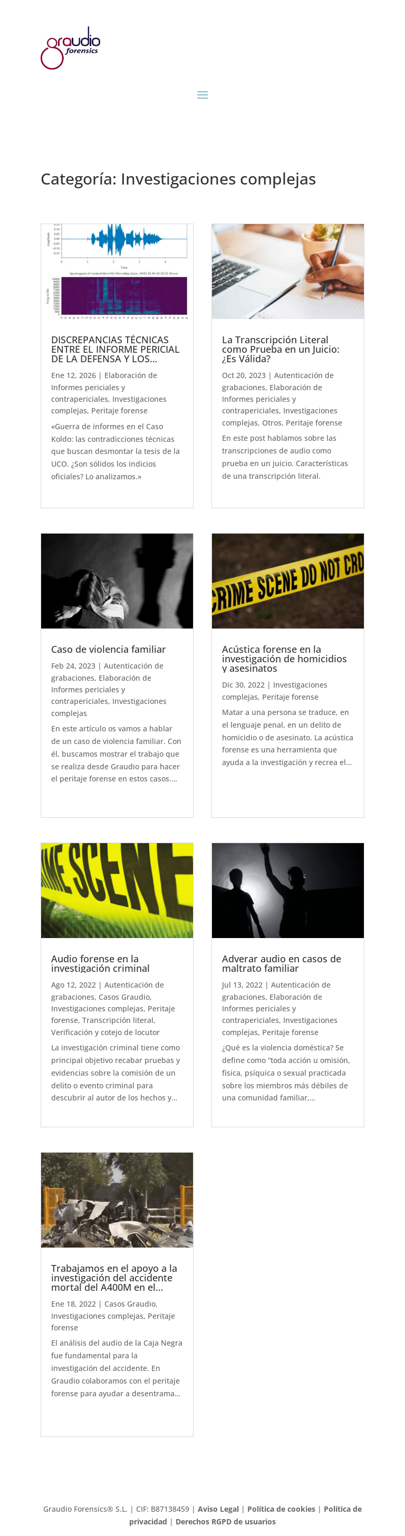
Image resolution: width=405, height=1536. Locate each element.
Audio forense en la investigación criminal (100, 963)
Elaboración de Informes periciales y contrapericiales (104, 387)
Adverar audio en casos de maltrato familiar (281, 963)
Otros (272, 423)
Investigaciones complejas (97, 1008)
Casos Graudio (124, 997)
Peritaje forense (119, 410)
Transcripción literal (117, 1020)
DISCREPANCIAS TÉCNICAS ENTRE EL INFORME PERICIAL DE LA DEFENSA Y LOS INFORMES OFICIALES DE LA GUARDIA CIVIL (115, 358)
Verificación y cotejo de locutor (105, 1032)
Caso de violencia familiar (108, 649)
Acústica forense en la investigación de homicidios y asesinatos (284, 658)
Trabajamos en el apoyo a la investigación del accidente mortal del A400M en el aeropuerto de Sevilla (114, 1282)
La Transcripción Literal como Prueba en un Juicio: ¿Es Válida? (281, 349)
